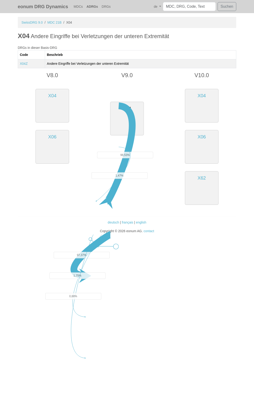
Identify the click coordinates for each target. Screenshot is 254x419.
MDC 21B (54, 22)
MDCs (78, 6)
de (156, 6)
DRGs (106, 6)
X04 (52, 95)
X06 (52, 136)
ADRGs (92, 6)
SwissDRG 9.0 (32, 22)
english (141, 222)
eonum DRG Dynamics (43, 6)
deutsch (113, 222)
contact (149, 231)
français (127, 222)
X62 (202, 178)
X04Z (24, 63)
